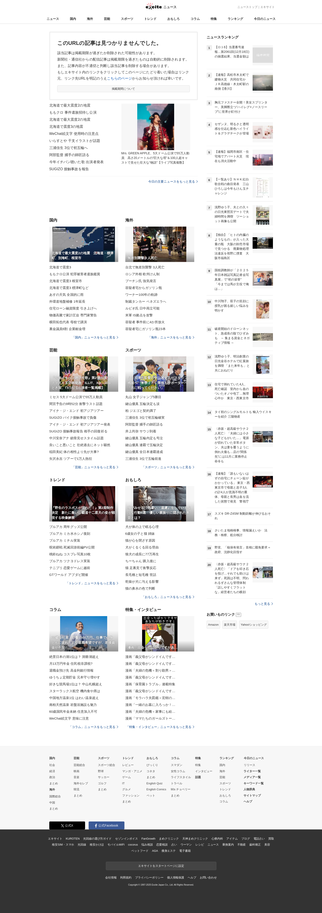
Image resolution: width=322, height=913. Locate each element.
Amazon (213, 624)
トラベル (176, 783)
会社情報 (110, 877)
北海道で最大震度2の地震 (69, 105)
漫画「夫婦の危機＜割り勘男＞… (150, 670)
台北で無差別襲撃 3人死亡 (145, 267)
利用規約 (125, 877)
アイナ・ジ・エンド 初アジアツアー (76, 411)
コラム (195, 19)
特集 (214, 19)
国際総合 (55, 796)
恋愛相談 (162, 844)
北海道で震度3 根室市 (65, 281)
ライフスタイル (181, 777)
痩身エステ (169, 850)
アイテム (232, 838)
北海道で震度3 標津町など (69, 288)
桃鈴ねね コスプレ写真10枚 (70, 554)
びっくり (152, 765)
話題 (198, 777)
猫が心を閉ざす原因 (140, 540)
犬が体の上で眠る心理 (142, 527)
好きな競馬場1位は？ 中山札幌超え (75, 684)
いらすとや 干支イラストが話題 (74, 141)
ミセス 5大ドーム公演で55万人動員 (76, 397)
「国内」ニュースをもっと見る (95, 337)
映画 (76, 771)
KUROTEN (73, 838)
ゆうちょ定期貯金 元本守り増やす (74, 677)
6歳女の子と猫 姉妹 (140, 533)
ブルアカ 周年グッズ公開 (68, 527)
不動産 (241, 844)
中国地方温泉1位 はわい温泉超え (74, 698)
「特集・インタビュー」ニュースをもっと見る (160, 727)
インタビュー (203, 771)
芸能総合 (79, 765)
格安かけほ (97, 844)
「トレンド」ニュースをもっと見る (92, 583)
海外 (90, 19)
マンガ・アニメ (132, 771)
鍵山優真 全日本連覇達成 (144, 452)
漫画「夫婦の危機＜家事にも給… (150, 711)
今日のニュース (265, 19)
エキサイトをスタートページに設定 (161, 865)
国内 (73, 19)
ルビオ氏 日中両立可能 (142, 308)
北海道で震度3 (60, 267)
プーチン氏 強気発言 (140, 281)
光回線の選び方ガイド (97, 838)
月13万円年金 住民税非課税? (71, 663)
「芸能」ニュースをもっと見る (95, 467)
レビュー (128, 765)
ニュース (53, 19)
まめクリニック (169, 838)
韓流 (76, 789)
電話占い (259, 838)
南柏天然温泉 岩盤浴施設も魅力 (73, 705)
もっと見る (264, 603)
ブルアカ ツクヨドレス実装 (69, 561)
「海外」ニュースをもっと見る (171, 337)
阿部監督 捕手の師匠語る (69, 155)
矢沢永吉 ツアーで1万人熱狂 (70, 458)
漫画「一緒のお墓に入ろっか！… (150, 705)
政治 (52, 777)
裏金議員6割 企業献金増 (67, 329)
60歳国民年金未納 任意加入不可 (73, 711)
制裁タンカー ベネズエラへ (145, 301)
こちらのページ (119, 78)
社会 (52, 765)
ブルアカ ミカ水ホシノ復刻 (69, 533)
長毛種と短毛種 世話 (140, 575)
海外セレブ (81, 783)
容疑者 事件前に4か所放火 (145, 322)
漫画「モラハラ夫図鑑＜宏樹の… (150, 698)
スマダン (176, 765)
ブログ (245, 838)
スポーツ (127, 19)
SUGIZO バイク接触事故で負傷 (73, 417)
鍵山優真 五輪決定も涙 (142, 404)
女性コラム (178, 771)
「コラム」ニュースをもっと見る (93, 727)
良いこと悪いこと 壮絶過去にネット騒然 (79, 445)
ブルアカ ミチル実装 (64, 540)
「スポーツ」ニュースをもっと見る (168, 467)
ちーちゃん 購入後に (140, 561)
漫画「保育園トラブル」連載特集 (150, 684)
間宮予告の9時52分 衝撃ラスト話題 (76, 404)
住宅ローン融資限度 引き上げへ (73, 308)
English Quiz (155, 783)
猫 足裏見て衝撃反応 (140, 568)
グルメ (126, 789)
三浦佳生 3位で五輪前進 (143, 458)
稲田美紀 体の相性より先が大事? (74, 452)
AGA (155, 850)
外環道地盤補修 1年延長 (67, 301)
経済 (52, 771)
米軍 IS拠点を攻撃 (139, 315)
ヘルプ (248, 801)
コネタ (151, 771)
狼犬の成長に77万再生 (142, 554)
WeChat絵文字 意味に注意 (69, 718)
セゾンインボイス (126, 838)
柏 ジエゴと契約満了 (140, 411)
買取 (271, 838)
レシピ (199, 844)
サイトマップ (252, 795)
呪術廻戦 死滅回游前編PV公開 (72, 547)
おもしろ (173, 19)
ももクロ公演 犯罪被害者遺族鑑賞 (74, 274)
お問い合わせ (208, 877)
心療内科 (217, 838)
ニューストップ (247, 7)
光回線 (82, 844)
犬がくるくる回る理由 (142, 547)
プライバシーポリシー (149, 877)
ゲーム (126, 777)
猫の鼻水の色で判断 (140, 588)
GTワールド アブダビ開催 (68, 575)
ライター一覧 (252, 771)
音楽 (76, 777)
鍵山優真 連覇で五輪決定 (144, 445)
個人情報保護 (175, 877)
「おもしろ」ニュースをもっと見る (168, 597)
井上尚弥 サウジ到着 (140, 431)
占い (174, 844)
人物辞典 (249, 789)
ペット (151, 795)
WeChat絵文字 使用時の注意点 (74, 134)
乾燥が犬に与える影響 (142, 581)
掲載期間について (123, 88)
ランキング (235, 19)
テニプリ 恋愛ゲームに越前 (69, 568)
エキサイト (267, 7)
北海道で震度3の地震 (66, 126)
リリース (249, 765)
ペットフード (139, 850)
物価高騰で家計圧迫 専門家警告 (73, 315)
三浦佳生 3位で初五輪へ (68, 148)
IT (123, 783)
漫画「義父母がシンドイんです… (150, 657)
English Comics (156, 789)
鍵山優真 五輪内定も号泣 (144, 438)
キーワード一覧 (254, 783)
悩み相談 (147, 844)
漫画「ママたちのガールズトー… (150, 718)
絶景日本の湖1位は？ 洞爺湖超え (74, 657)
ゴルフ (102, 783)
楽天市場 (229, 624)
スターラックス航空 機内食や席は (74, 691)
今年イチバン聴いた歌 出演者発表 (76, 162)
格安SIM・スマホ (63, 844)
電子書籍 (185, 850)
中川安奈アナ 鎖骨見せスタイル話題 (76, 438)
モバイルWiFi (115, 844)
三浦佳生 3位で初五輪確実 (145, 417)
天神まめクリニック (195, 838)
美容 (267, 844)
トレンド (150, 19)
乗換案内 (228, 844)
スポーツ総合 (106, 765)
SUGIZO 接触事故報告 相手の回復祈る (78, 431)
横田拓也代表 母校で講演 (68, 322)
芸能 (107, 19)
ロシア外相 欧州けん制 (142, 274)
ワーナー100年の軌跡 (141, 294)
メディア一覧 (252, 777)
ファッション (130, 795)
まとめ (53, 783)
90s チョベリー (181, 789)
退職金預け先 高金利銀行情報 (71, 670)
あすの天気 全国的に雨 (66, 294)
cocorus (133, 844)
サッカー (103, 777)
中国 (52, 802)
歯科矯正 (255, 844)
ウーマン (186, 844)
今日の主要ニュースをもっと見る (173, 181)
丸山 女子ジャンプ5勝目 (143, 397)
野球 (101, 771)
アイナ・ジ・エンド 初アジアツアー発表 (79, 424)
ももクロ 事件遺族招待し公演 (73, 112)
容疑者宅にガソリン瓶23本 (145, 329)
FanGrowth (148, 838)
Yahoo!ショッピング (254, 624)
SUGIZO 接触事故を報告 (69, 169)
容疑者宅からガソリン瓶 (143, 288)
